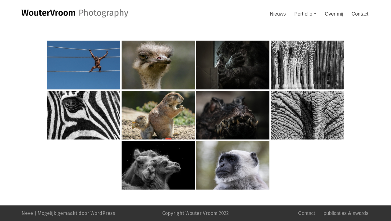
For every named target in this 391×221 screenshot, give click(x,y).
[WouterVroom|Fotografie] (74, 13)
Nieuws (278, 13)
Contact (360, 13)
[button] (315, 14)
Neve (27, 213)
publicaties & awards (345, 213)
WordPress (102, 213)
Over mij (334, 13)
